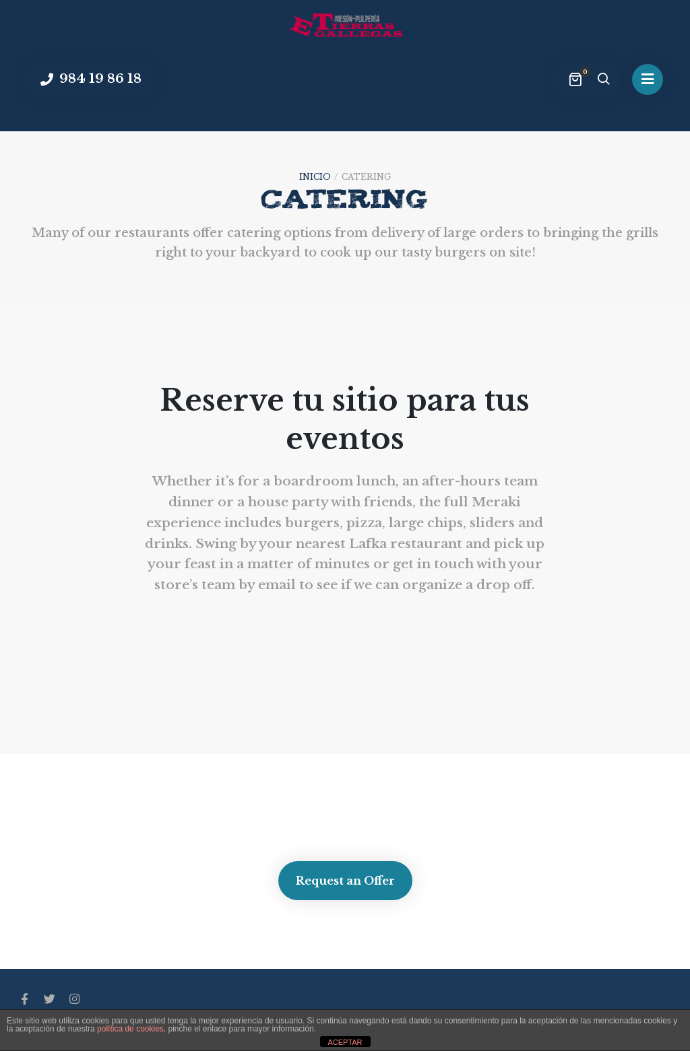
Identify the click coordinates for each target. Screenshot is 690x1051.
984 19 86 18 (99, 78)
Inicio (315, 177)
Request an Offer (345, 880)
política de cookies (130, 1028)
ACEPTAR (344, 1042)
